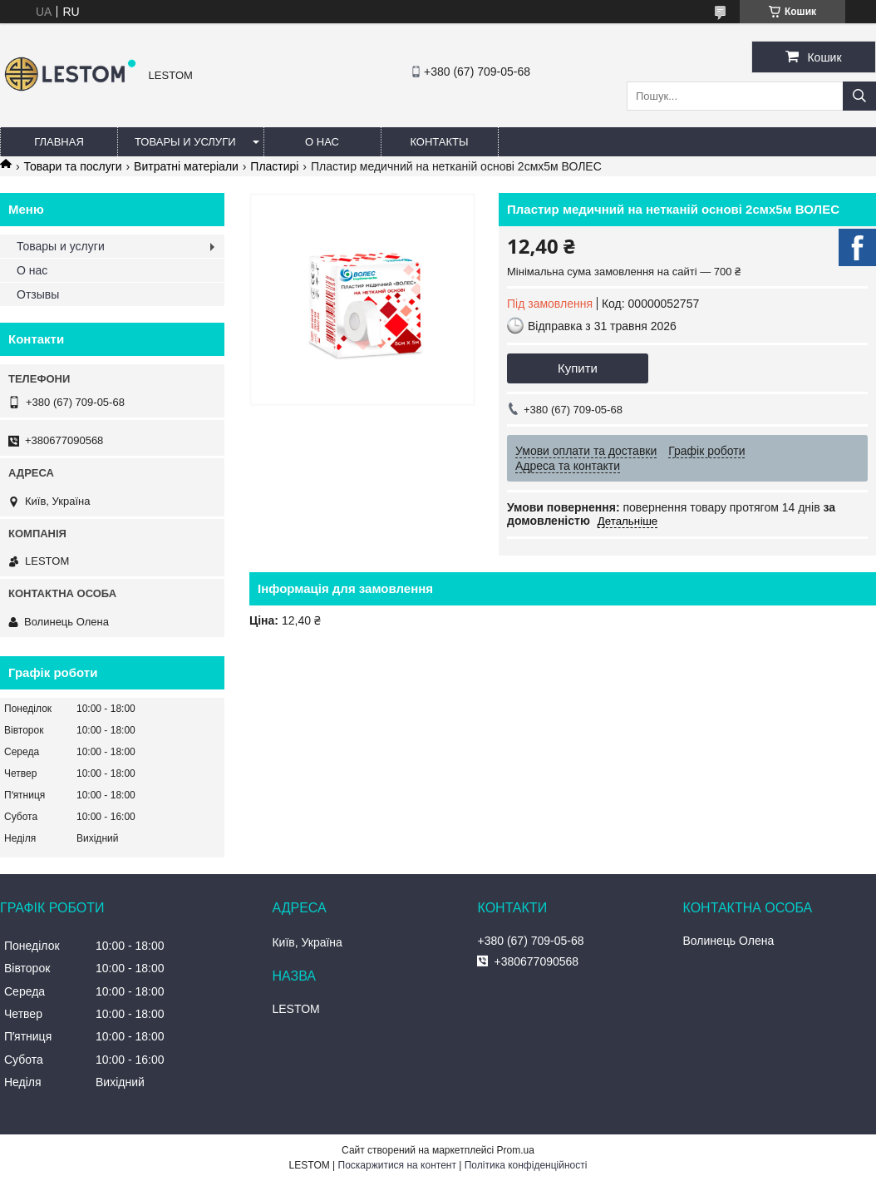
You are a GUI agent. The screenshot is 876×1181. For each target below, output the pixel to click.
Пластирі (274, 166)
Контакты (439, 142)
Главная (59, 142)
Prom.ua (515, 1150)
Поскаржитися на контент (397, 1165)
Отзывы (38, 294)
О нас (322, 142)
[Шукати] (859, 96)
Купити (578, 368)
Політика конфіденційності (526, 1165)
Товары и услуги (185, 142)
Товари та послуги (72, 166)
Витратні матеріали (186, 166)
